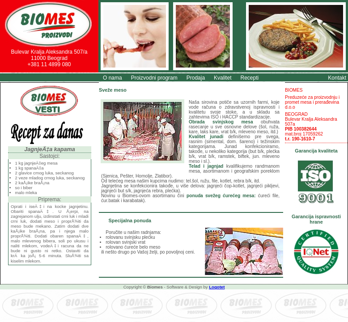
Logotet (217, 286)
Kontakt (337, 78)
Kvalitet (222, 78)
